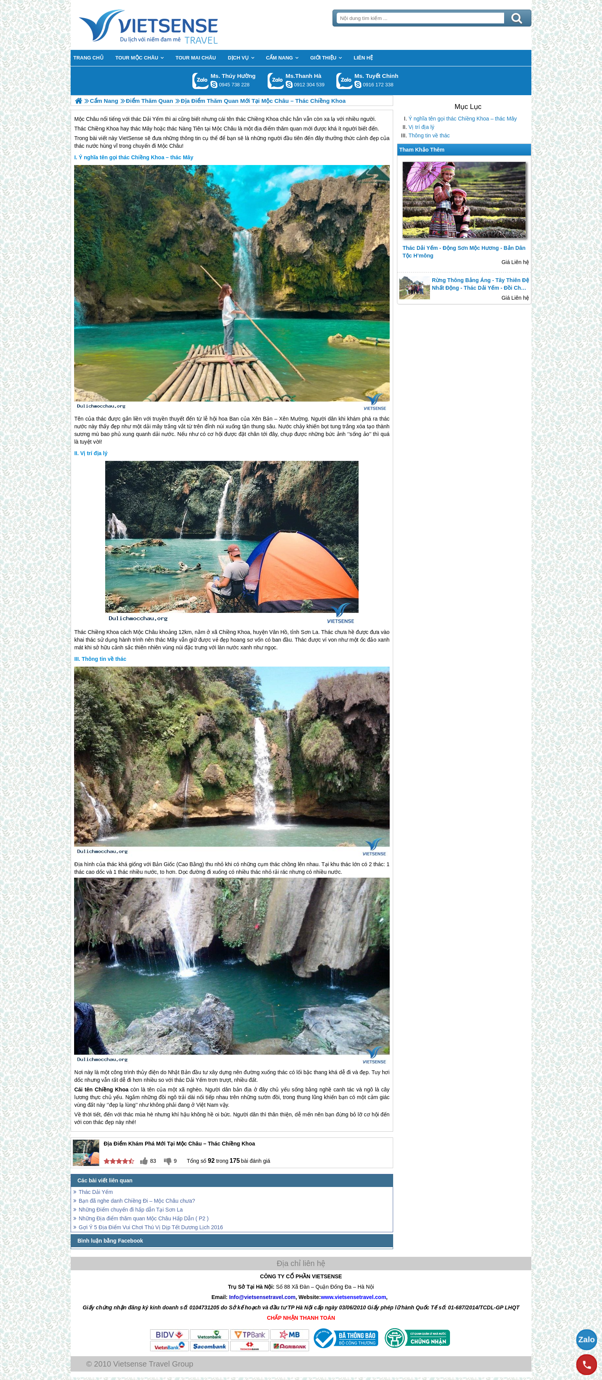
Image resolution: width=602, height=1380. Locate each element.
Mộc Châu (169, 146)
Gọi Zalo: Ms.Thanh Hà (275, 80)
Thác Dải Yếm (96, 1192)
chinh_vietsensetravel (358, 84)
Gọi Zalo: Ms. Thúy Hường (200, 80)
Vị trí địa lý (421, 127)
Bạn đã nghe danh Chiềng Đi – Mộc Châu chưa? (137, 1201)
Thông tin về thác (429, 135)
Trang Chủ (167, 25)
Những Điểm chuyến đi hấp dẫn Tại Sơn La (131, 1210)
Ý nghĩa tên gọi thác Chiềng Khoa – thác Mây (462, 119)
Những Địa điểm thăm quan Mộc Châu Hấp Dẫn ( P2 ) (143, 1218)
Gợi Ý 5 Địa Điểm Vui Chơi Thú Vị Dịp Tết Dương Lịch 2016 (151, 1227)
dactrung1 (214, 84)
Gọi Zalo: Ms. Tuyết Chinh (344, 80)
